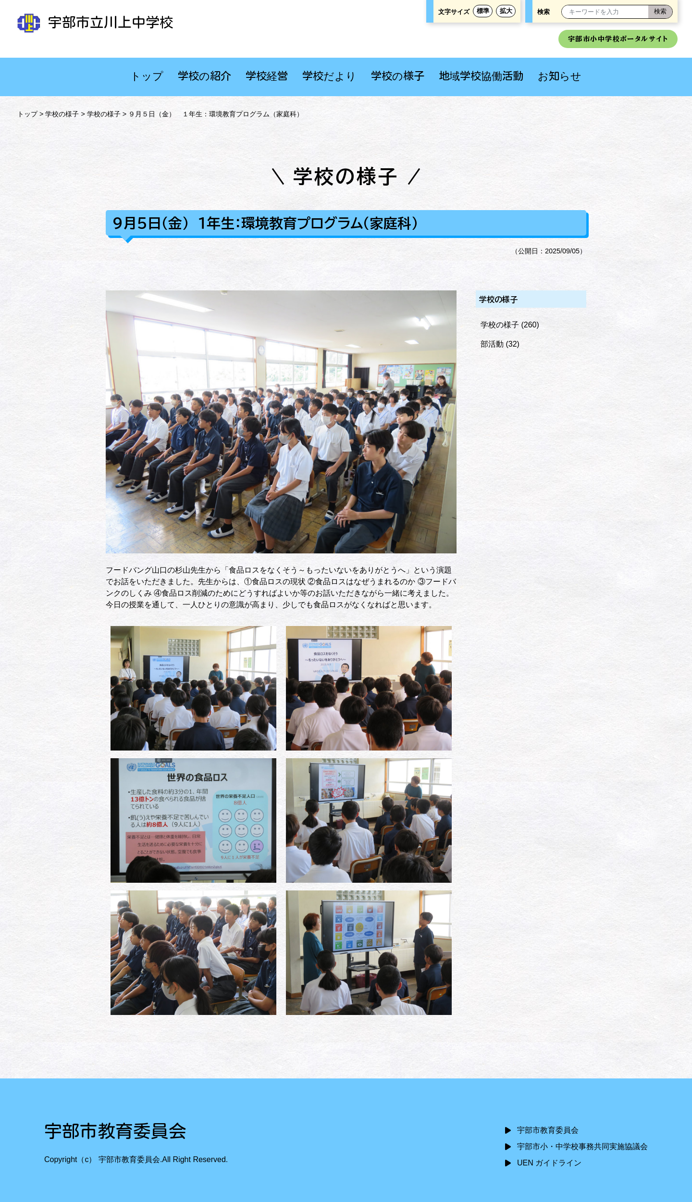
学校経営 (267, 75)
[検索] (660, 11)
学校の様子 (397, 75)
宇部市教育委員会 (548, 1130)
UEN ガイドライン (549, 1163)
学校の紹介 (204, 75)
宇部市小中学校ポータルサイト (618, 38)
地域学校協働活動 (481, 75)
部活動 (492, 344)
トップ (146, 75)
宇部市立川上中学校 (93, 22)
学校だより (329, 75)
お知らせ (559, 75)
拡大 (506, 10)
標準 (483, 10)
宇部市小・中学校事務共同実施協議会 (582, 1146)
